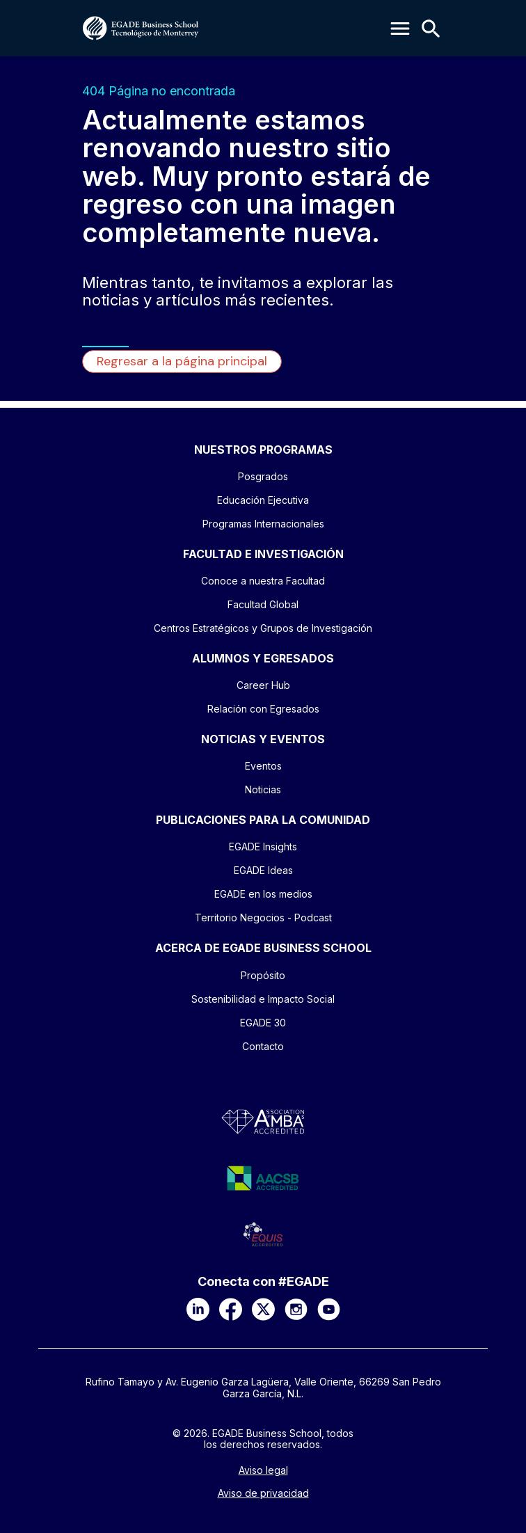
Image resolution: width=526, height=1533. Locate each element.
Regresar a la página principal (182, 361)
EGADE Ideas (263, 870)
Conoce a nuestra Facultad (263, 581)
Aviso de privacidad (263, 1493)
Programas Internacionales (263, 524)
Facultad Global (263, 604)
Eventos (263, 766)
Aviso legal (263, 1470)
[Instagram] (296, 1309)
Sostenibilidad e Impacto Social (263, 999)
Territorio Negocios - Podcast (263, 917)
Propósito (263, 975)
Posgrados (263, 476)
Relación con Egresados (263, 709)
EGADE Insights (263, 846)
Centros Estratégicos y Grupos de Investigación (263, 628)
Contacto (263, 1046)
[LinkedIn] (197, 1309)
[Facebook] (230, 1309)
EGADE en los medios (263, 894)
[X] (263, 1309)
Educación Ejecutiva (263, 500)
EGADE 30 (263, 1022)
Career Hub (263, 685)
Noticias (263, 789)
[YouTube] (328, 1309)
